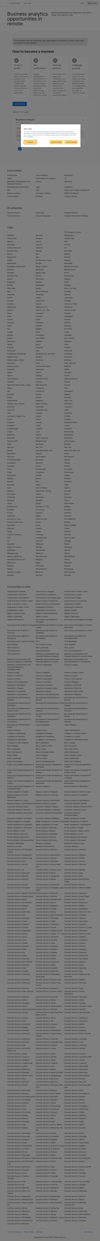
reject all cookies (56, 142)
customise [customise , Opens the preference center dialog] (30, 142)
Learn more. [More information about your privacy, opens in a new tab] (30, 136)
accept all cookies (71, 142)
